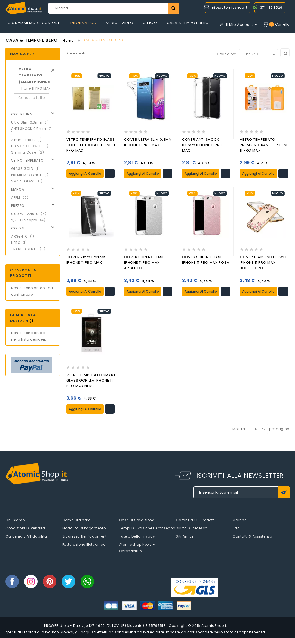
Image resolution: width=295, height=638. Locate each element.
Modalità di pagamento (84, 528)
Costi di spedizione (136, 519)
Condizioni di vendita (25, 528)
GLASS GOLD (27, 168)
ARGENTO (24, 236)
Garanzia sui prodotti (195, 519)
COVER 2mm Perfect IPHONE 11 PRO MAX (86, 259)
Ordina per (226, 54)
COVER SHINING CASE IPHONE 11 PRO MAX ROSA (205, 259)
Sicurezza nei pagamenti (85, 536)
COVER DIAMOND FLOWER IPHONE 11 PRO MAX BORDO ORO (264, 262)
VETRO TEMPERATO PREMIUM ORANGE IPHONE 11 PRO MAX (264, 145)
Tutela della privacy (137, 536)
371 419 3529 (271, 7)
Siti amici (184, 536)
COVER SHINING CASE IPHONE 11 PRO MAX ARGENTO (144, 262)
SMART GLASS (28, 181)
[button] (110, 173)
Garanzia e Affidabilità (26, 536)
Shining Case (29, 152)
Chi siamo (15, 519)
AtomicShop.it (214, 625)
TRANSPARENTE (29, 249)
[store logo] (23, 8)
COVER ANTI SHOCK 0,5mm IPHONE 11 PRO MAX (202, 145)
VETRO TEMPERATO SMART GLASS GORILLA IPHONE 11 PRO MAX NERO (91, 380)
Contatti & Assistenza (252, 536)
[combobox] (113, 8)
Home (68, 40)
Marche (239, 519)
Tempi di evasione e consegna (147, 528)
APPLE (21, 197)
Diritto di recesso (191, 528)
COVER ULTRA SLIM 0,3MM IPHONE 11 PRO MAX (148, 142)
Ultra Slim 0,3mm (31, 122)
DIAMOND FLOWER (31, 146)
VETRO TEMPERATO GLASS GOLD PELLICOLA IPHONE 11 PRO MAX (90, 145)
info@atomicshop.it (229, 7)
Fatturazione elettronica (84, 544)
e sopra (30, 220)
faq (236, 528)
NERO (20, 242)
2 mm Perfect (28, 139)
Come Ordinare (76, 519)
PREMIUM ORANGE (31, 175)
